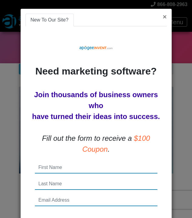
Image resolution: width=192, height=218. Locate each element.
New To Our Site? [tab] (50, 19)
